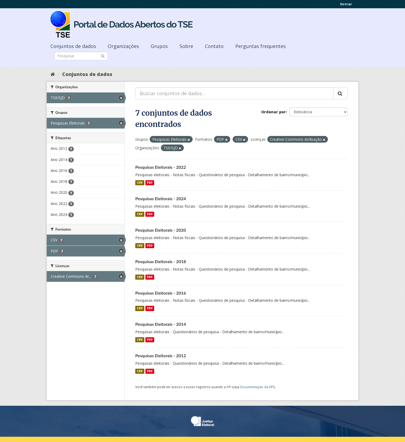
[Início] (52, 74)
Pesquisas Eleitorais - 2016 (160, 292)
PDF (150, 182)
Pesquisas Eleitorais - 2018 (160, 261)
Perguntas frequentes (260, 46)
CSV (139, 182)
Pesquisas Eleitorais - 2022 (160, 167)
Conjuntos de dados (73, 46)
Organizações (123, 46)
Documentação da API (257, 387)
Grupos (159, 46)
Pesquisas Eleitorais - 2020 (160, 229)
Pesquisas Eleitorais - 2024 (160, 198)
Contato (214, 46)
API (229, 387)
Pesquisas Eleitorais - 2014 (160, 324)
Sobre (186, 46)
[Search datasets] (81, 56)
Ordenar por (273, 111)
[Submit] (103, 55)
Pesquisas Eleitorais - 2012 (160, 355)
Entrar (346, 4)
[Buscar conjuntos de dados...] (234, 93)
